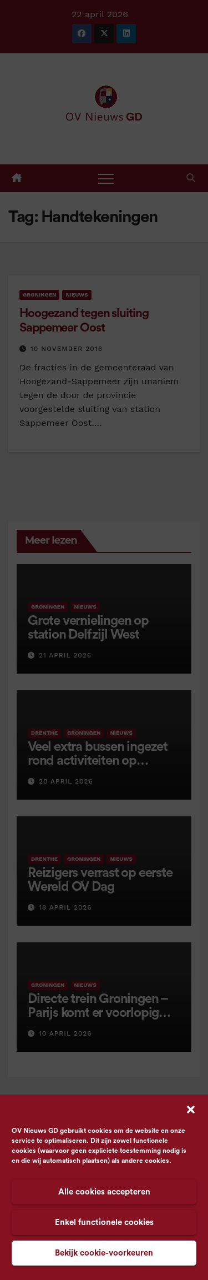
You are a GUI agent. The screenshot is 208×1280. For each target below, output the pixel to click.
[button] (190, 1109)
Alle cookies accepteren (104, 1192)
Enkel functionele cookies (104, 1222)
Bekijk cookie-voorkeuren (104, 1253)
